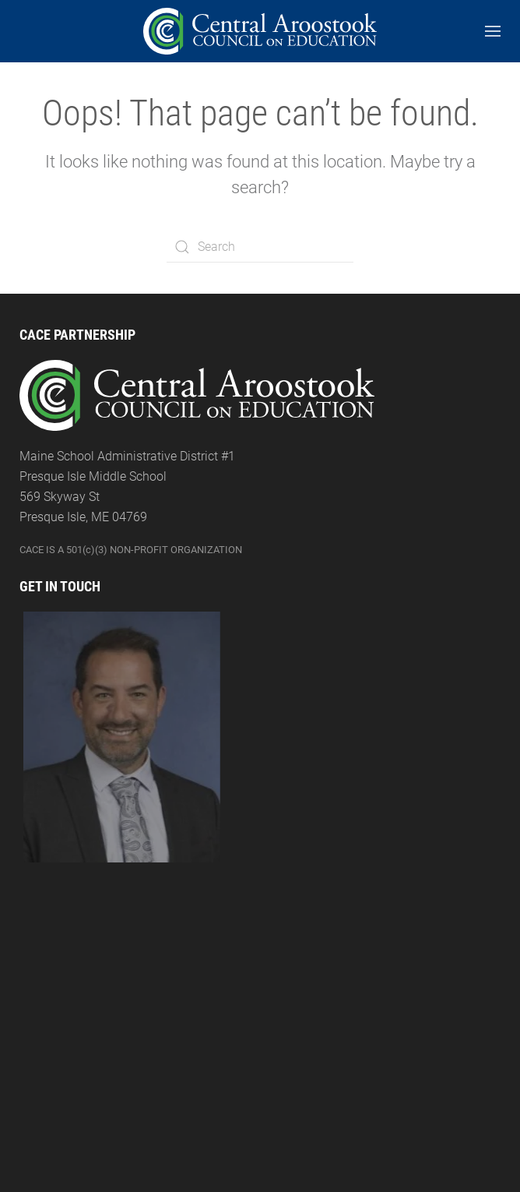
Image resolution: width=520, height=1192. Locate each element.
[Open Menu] (493, 31)
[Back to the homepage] (260, 31)
